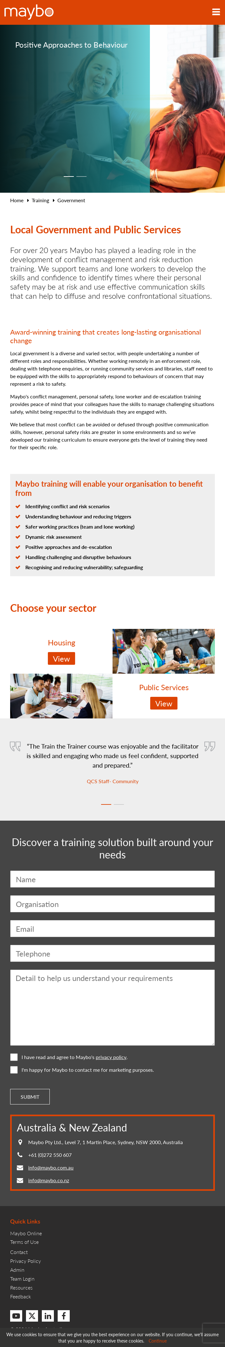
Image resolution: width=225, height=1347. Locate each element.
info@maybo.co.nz (48, 1180)
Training (40, 200)
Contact (19, 1252)
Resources (21, 1287)
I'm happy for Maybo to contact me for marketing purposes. (82, 1070)
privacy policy (111, 1057)
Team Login (22, 1278)
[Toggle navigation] (216, 12)
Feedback (20, 1296)
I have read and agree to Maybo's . (69, 1057)
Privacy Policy (25, 1260)
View (61, 658)
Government (71, 200)
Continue (158, 1340)
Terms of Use (24, 1241)
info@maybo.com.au (51, 1167)
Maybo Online (26, 1233)
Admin (17, 1269)
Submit (30, 1096)
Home (16, 200)
